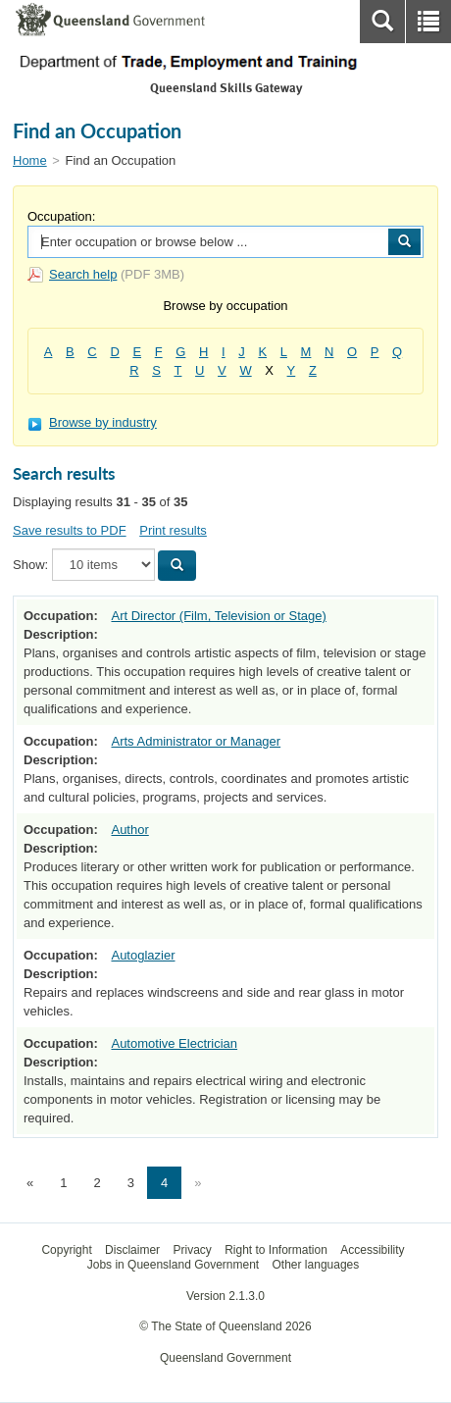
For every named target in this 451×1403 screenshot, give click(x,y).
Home (30, 160)
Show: (30, 564)
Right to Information (276, 1250)
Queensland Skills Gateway (226, 87)
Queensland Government (225, 1358)
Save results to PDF (69, 530)
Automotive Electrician (174, 1043)
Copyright (66, 1250)
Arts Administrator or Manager (195, 741)
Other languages (316, 1265)
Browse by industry (92, 422)
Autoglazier (143, 955)
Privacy (192, 1250)
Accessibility (372, 1250)
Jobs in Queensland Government (173, 1265)
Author (129, 829)
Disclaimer (132, 1250)
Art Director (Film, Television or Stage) (218, 615)
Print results (173, 530)
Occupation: (61, 216)
